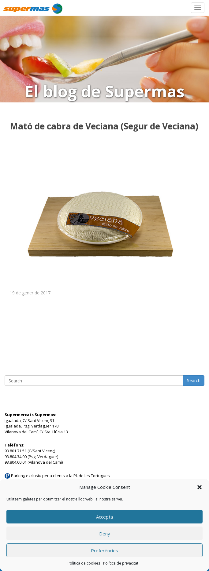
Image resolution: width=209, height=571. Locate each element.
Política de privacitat (120, 563)
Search (193, 380)
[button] (199, 487)
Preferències (104, 550)
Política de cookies (84, 563)
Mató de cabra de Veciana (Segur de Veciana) (104, 126)
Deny (104, 534)
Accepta (104, 517)
